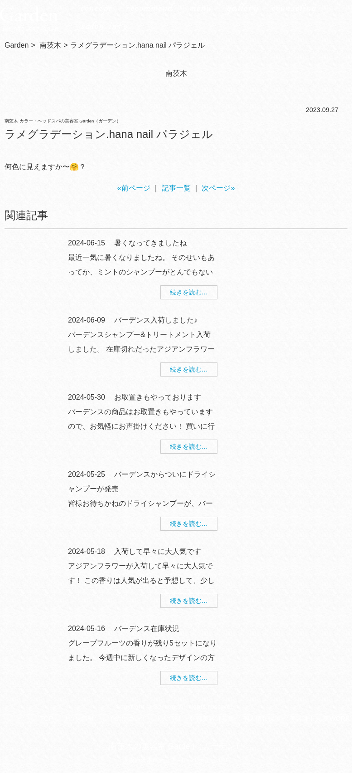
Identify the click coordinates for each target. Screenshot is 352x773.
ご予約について (124, 718)
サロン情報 (78, 718)
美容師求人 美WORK (319, 718)
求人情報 (168, 718)
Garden (17, 45)
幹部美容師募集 (212, 718)
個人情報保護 (262, 718)
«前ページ (133, 188)
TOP (46, 718)
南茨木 (50, 45)
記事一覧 (176, 188)
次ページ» (218, 188)
